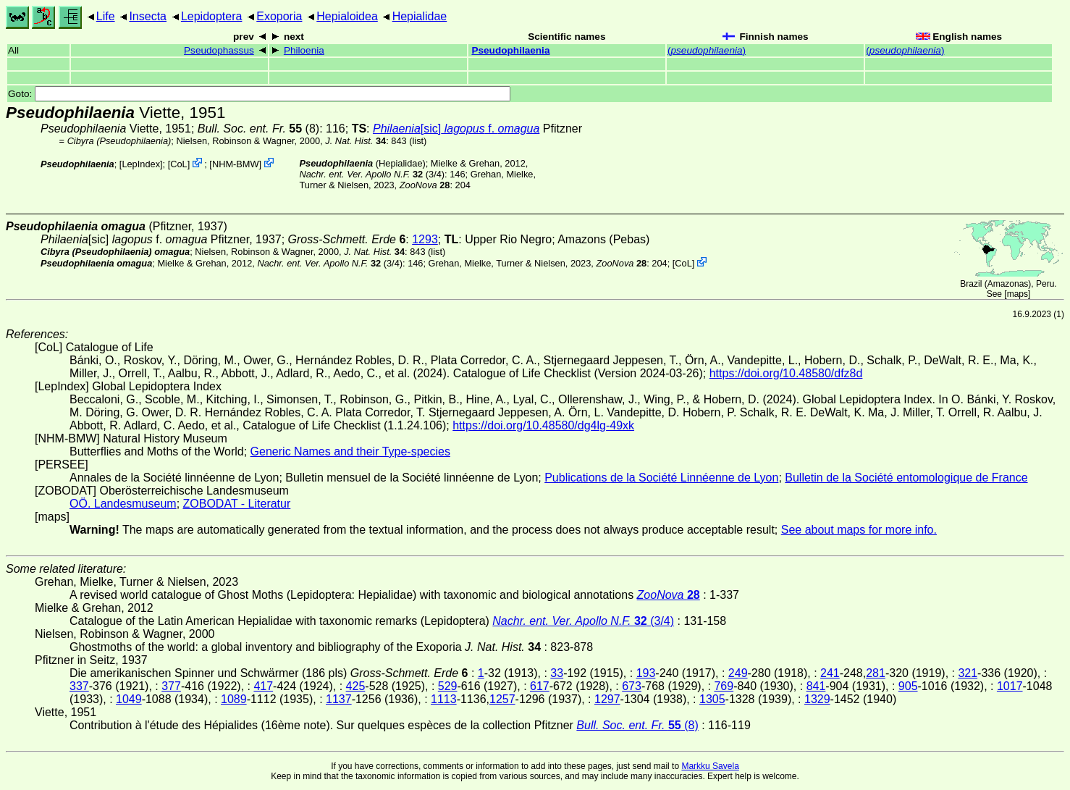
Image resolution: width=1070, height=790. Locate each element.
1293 (425, 239)
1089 (234, 699)
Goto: (259, 93)
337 (79, 686)
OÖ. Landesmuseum (123, 503)
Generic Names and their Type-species (350, 451)
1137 (339, 699)
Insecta (148, 16)
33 (556, 673)
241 (830, 673)
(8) (258, 128)
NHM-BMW (235, 164)
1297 (607, 699)
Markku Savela (709, 766)
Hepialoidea (347, 16)
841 (816, 686)
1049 (129, 699)
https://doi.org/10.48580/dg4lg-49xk (543, 425)
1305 (712, 699)
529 (448, 686)
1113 (444, 699)
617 (539, 686)
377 (171, 686)
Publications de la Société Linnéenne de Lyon (661, 477)
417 (263, 686)
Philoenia (304, 50)
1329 (817, 699)
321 (967, 673)
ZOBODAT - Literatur (237, 503)
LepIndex (141, 164)
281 (875, 673)
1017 (1010, 686)
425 (356, 686)
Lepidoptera (212, 16)
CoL (178, 164)
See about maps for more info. (859, 530)
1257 (502, 699)
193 (646, 673)
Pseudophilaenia (510, 50)
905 (908, 686)
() (706, 50)
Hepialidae (419, 16)
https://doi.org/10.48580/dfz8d (786, 373)
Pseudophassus (219, 50)
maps (1017, 294)
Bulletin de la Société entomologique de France (906, 477)
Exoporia (279, 16)
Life (105, 16)
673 (631, 686)
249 (738, 673)
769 (723, 686)
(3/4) (372, 174)
